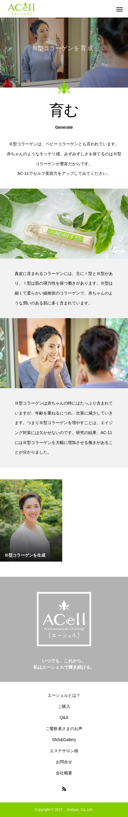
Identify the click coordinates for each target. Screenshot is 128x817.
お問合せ (64, 761)
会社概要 (64, 773)
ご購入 (64, 706)
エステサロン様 (64, 750)
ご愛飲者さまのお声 (64, 728)
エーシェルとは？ (64, 695)
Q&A (64, 717)
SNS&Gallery (64, 739)
